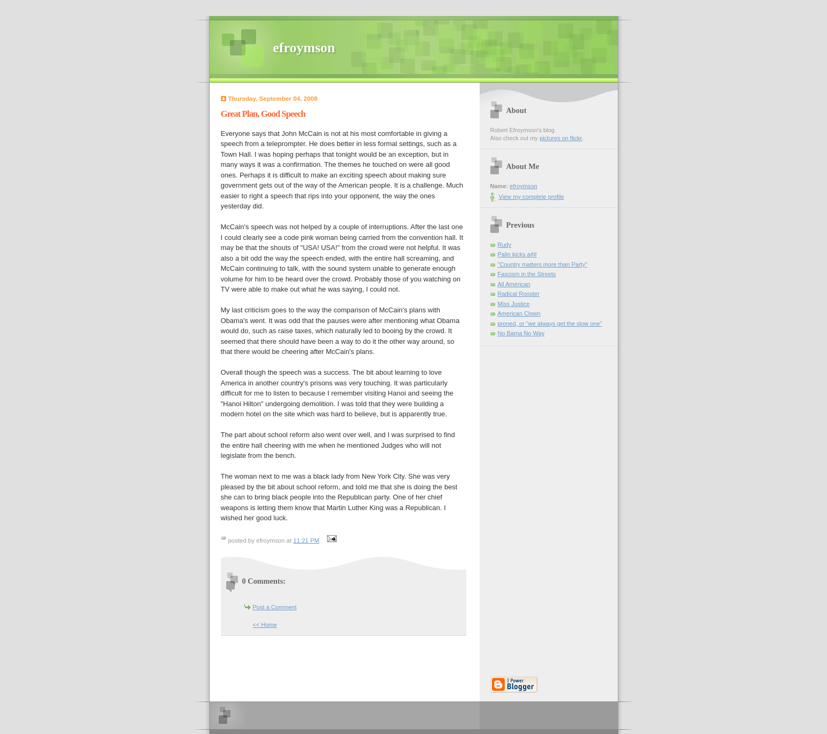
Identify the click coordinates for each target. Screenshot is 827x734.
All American (514, 284)
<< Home (265, 625)
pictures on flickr (560, 138)
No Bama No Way (521, 333)
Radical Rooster (519, 294)
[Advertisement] (522, 506)
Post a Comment (275, 607)
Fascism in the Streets (527, 274)
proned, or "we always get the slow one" (550, 323)
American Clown (519, 313)
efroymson (304, 47)
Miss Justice (514, 304)
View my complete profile (531, 196)
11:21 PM (306, 540)
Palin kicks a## (517, 254)
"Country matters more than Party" (542, 264)
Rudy (505, 244)
